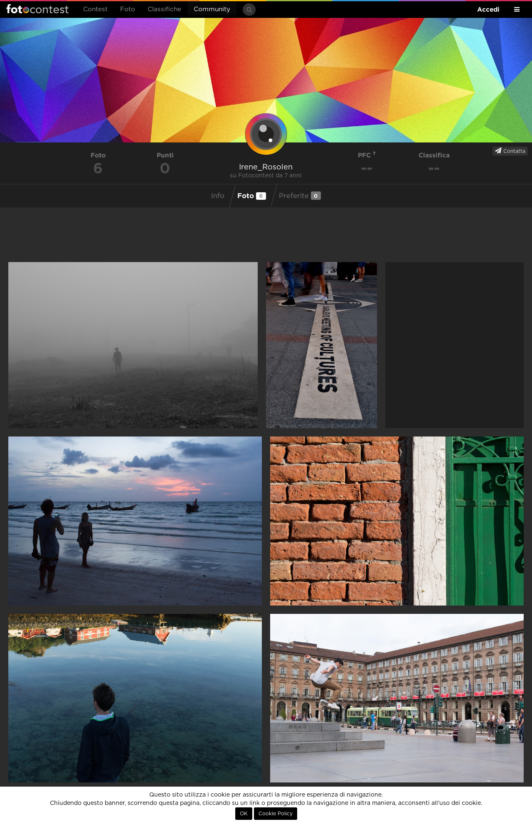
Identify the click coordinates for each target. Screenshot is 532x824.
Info (217, 196)
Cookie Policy (276, 813)
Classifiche (164, 9)
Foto (127, 9)
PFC (367, 155)
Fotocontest (37, 8)
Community (212, 9)
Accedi (488, 9)
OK (244, 813)
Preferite (300, 195)
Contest (95, 9)
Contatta (510, 150)
